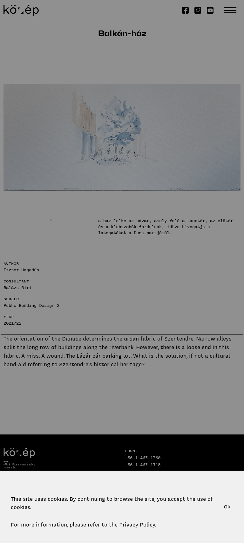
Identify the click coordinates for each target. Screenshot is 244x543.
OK (227, 507)
